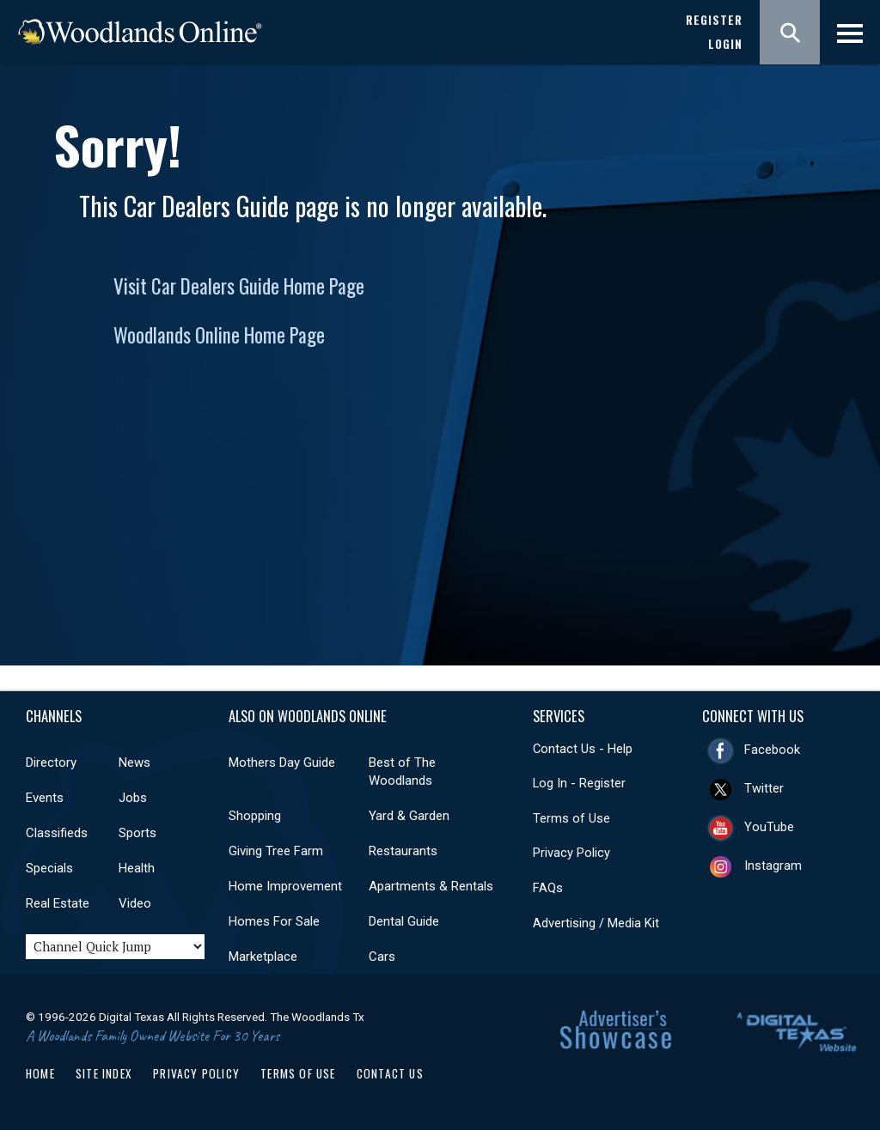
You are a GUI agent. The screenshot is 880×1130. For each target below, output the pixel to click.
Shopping (255, 815)
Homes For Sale (274, 921)
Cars (382, 956)
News (134, 762)
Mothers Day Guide (282, 762)
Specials (49, 868)
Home (40, 1073)
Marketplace (263, 956)
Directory (51, 762)
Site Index (104, 1073)
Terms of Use (571, 818)
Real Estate (57, 903)
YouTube (769, 827)
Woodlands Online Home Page (219, 334)
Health (137, 868)
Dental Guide (404, 921)
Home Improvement (285, 886)
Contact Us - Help (582, 748)
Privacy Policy (571, 852)
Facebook (772, 749)
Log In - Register (579, 783)
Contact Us (390, 1073)
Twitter (764, 788)
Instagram (773, 865)
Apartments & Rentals (431, 886)
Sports (137, 833)
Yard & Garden (409, 815)
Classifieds (57, 833)
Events (45, 797)
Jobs (133, 797)
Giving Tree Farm (276, 851)
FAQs (548, 888)
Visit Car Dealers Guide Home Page (238, 286)
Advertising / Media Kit (596, 923)
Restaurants (403, 851)
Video (135, 903)
